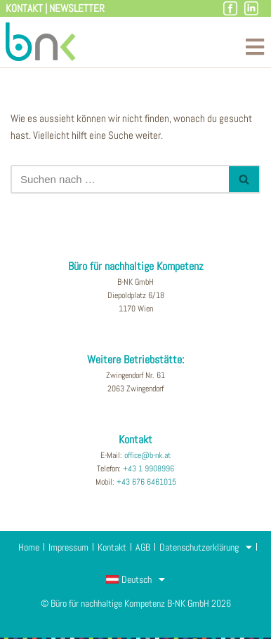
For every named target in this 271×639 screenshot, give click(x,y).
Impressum (68, 547)
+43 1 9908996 (148, 468)
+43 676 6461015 (146, 481)
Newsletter (77, 8)
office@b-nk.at (147, 455)
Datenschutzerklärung (205, 547)
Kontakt (24, 8)
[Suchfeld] (120, 179)
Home (28, 547)
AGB (143, 547)
